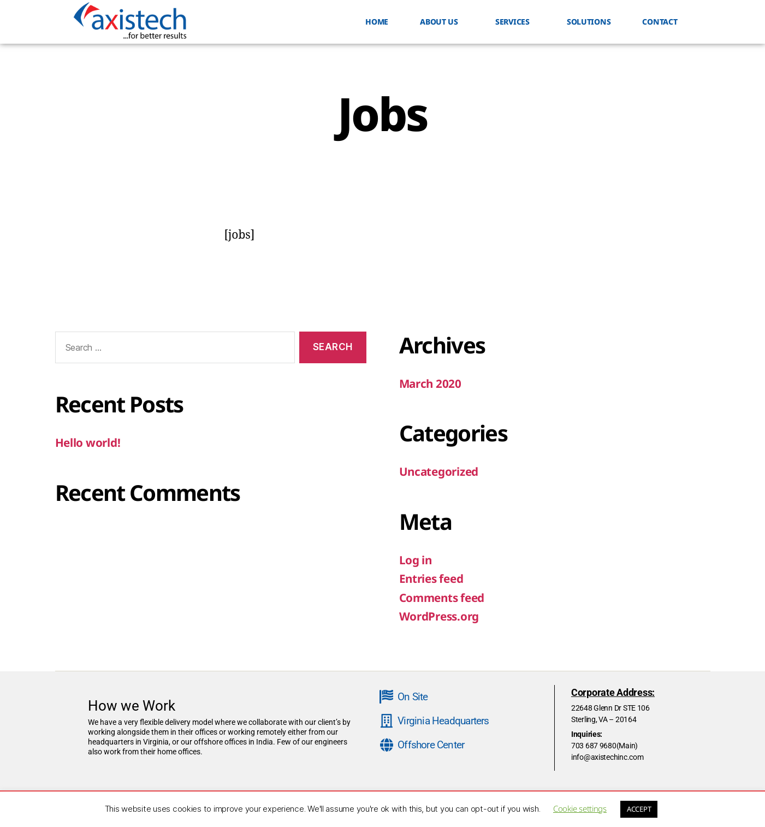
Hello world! (88, 442)
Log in (415, 560)
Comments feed (443, 597)
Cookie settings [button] (580, 808)
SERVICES (515, 21)
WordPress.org (440, 616)
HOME (376, 21)
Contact (659, 21)
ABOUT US (442, 21)
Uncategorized (440, 471)
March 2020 (431, 383)
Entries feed (432, 578)
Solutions (589, 21)
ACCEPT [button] (639, 809)
